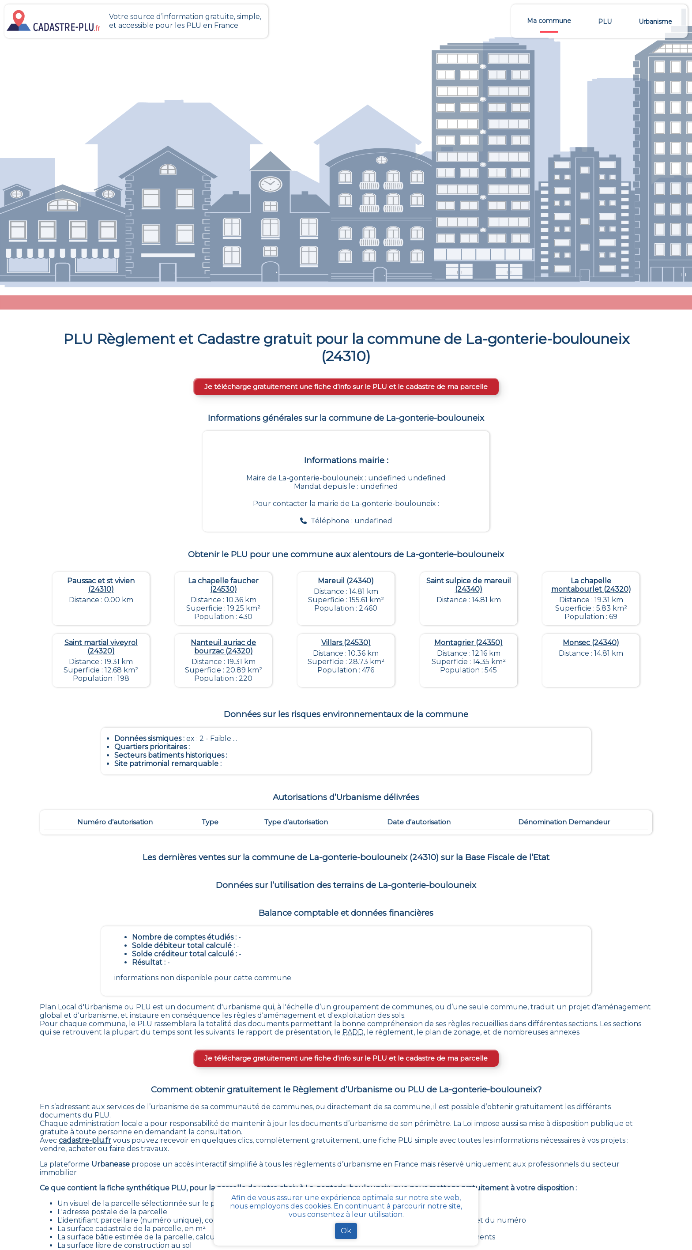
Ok (346, 1231)
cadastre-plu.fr (85, 1140)
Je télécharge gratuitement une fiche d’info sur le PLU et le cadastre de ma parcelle (346, 386)
